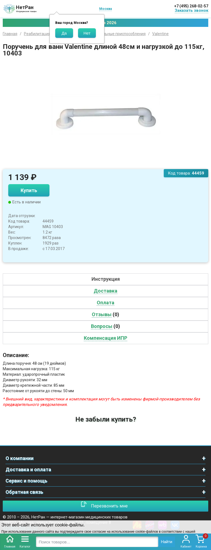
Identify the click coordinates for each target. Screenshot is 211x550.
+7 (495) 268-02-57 (191, 6)
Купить (29, 190)
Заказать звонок (191, 10)
